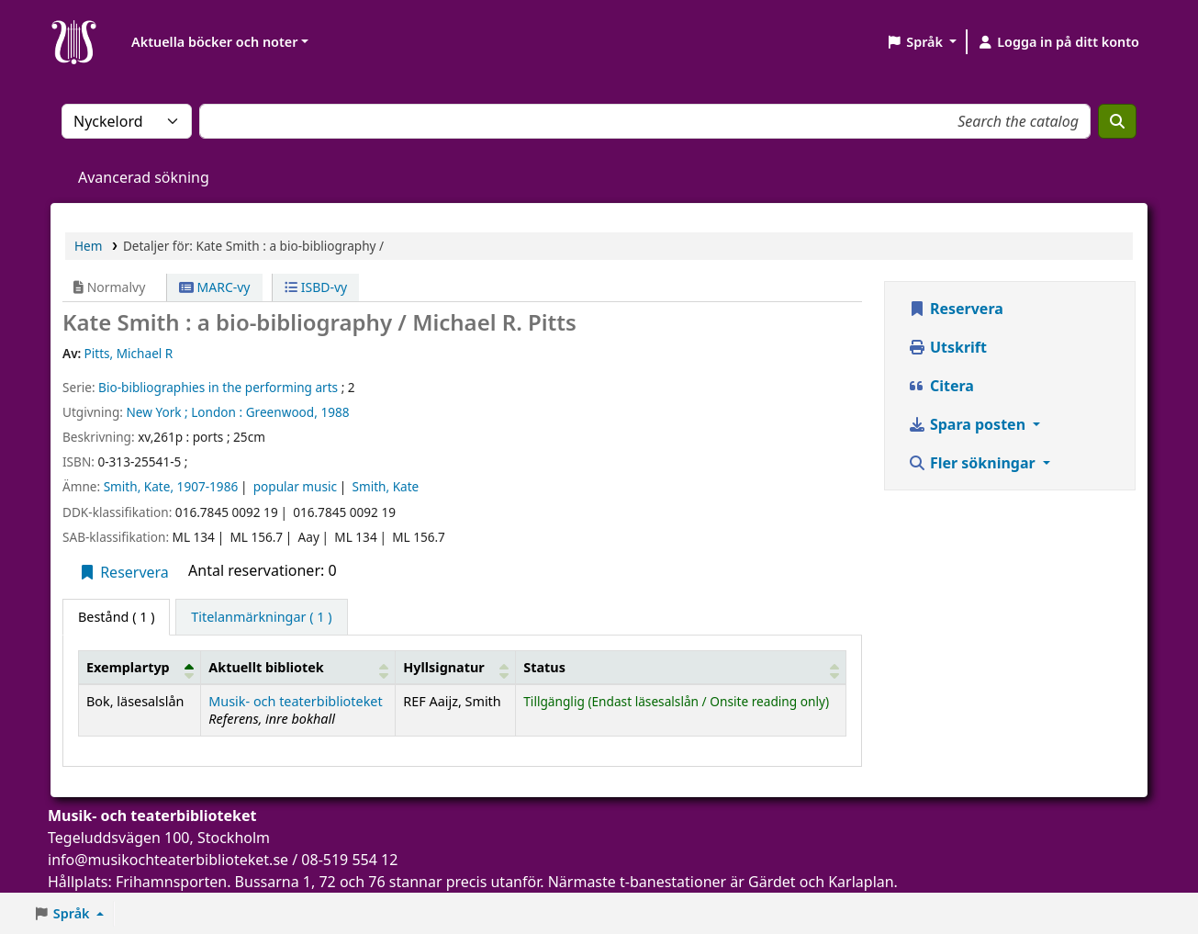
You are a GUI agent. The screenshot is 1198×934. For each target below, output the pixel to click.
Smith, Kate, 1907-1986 (171, 486)
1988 (334, 412)
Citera (941, 386)
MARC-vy (215, 287)
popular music (295, 486)
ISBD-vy (316, 287)
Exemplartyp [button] (128, 667)
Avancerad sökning (143, 177)
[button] (921, 42)
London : (216, 412)
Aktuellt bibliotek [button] (265, 667)
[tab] (261, 617)
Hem (88, 245)
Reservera (123, 572)
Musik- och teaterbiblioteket (295, 701)
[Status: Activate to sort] (681, 666)
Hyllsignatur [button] (443, 667)
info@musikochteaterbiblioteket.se (168, 860)
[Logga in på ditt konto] (1058, 42)
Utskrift (947, 347)
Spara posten (968, 424)
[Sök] (1117, 121)
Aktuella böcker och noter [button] (214, 42)
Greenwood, (282, 412)
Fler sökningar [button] (973, 463)
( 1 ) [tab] (116, 616)
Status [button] (544, 667)
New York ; (156, 412)
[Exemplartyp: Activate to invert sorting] (140, 666)
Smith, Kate (385, 486)
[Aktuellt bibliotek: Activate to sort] (298, 666)
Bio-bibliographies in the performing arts (218, 387)
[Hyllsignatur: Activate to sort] (456, 666)
